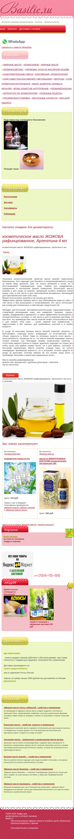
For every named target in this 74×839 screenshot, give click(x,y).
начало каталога (46, 524)
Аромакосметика (13, 69)
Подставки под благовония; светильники (27, 79)
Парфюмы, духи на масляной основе (47, 69)
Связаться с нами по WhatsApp (17, 46)
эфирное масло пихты (16, 510)
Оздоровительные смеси (18, 74)
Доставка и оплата (29, 29)
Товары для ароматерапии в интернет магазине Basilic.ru (21, 816)
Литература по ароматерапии (20, 93)
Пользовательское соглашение (24, 828)
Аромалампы (31, 65)
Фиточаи (59, 79)
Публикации (9, 214)
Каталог (12, 29)
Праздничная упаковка (16, 98)
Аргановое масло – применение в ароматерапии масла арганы (33, 739)
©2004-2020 (11, 814)
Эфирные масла (12, 65)
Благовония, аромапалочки (51, 74)
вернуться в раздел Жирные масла (19, 524)
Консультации (10, 197)
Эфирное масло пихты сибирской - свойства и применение (32, 708)
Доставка (8, 202)
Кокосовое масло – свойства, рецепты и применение (29, 725)
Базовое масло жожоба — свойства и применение (27, 757)
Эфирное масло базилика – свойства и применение (28, 769)
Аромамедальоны (61, 88)
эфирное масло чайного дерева (19, 507)
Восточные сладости (44, 98)
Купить (6, 252)
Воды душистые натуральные (31, 88)
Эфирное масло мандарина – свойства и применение (29, 784)
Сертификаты (10, 208)
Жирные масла (50, 65)
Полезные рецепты (51, 93)
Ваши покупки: (11, 537)
